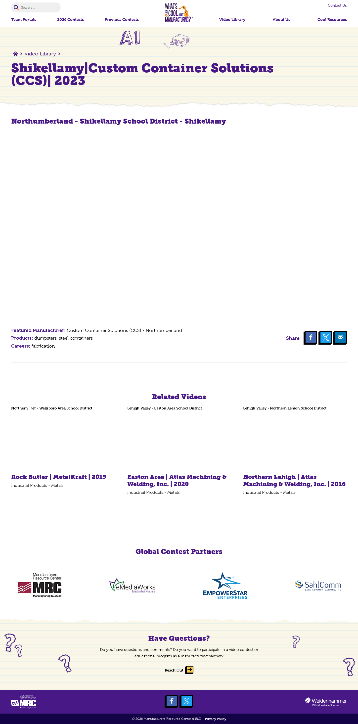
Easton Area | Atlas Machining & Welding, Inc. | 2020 (176, 480)
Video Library (40, 54)
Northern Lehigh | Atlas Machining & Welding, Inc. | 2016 (294, 480)
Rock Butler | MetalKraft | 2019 (58, 476)
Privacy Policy (215, 719)
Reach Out (174, 670)
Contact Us (337, 5)
